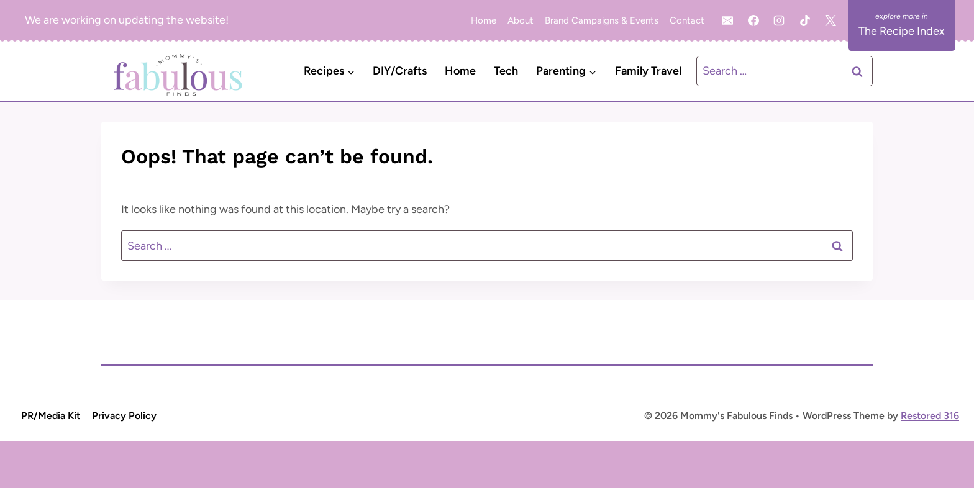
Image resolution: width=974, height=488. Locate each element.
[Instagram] (779, 20)
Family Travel (648, 71)
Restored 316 (930, 416)
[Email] (727, 20)
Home (483, 20)
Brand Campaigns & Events (601, 20)
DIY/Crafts (400, 71)
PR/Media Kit (50, 416)
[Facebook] (753, 20)
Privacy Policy (124, 416)
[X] (830, 20)
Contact (687, 20)
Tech (506, 71)
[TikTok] (805, 20)
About (520, 20)
